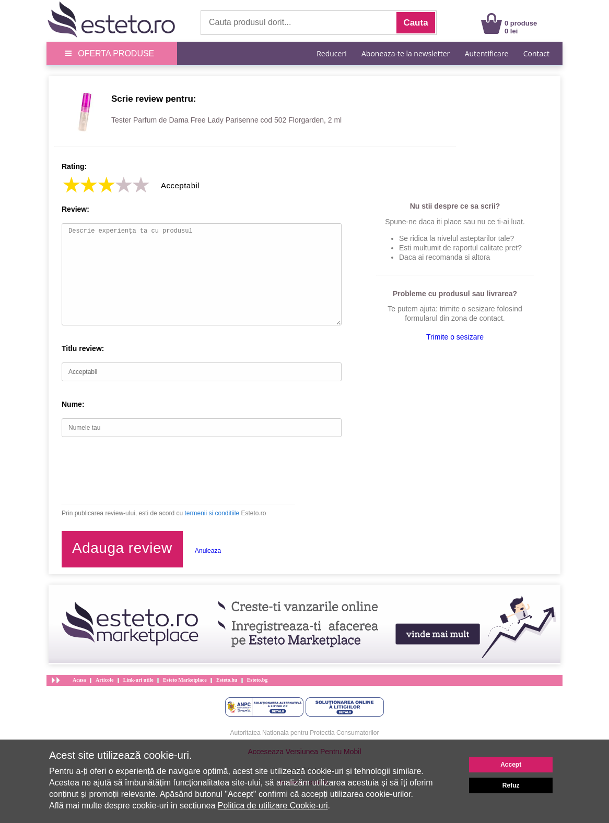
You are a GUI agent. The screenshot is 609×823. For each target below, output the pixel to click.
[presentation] (141, 470)
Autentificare (487, 53)
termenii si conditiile (211, 513)
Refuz (511, 785)
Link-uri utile (138, 680)
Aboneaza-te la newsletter (405, 53)
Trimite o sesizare (455, 337)
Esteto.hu (226, 680)
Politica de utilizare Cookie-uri (273, 805)
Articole (104, 680)
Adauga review (122, 548)
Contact (536, 53)
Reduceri (331, 53)
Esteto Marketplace (185, 680)
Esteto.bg (257, 680)
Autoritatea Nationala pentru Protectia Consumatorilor (304, 732)
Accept (510, 764)
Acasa (79, 680)
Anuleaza (208, 550)
